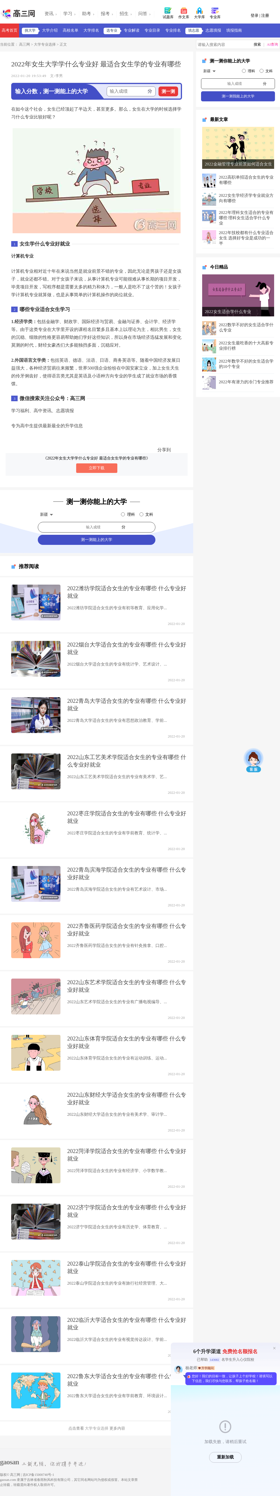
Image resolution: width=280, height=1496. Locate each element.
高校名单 (70, 30)
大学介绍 (50, 30)
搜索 (257, 44)
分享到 (164, 449)
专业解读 (131, 30)
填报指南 (234, 30)
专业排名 (173, 30)
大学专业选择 (45, 44)
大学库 (199, 12)
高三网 (24, 44)
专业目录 (152, 30)
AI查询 (272, 44)
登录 (255, 15)
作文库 (183, 12)
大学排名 (91, 30)
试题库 (168, 12)
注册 (265, 15)
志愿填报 (213, 30)
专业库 (215, 12)
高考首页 (9, 30)
